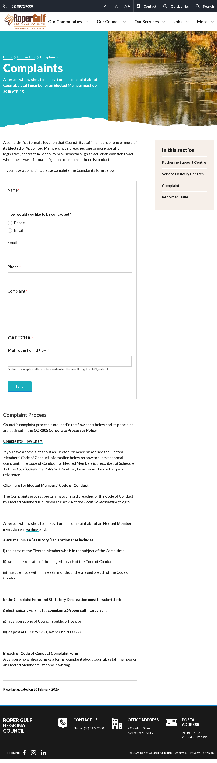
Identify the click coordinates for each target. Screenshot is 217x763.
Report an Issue (175, 197)
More (202, 21)
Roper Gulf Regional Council (17, 729)
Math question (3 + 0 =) (27, 352)
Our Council (108, 21)
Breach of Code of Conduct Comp (40, 656)
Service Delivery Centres (183, 174)
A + (127, 6)
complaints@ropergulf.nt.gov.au (76, 613)
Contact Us (26, 57)
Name (13, 190)
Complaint (16, 293)
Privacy (195, 756)
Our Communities (65, 21)
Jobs (178, 21)
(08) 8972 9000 (94, 731)
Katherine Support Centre (184, 162)
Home (8, 57)
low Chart (34, 444)
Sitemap (208, 756)
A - (106, 6)
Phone (19, 223)
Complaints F (14, 444)
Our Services (146, 21)
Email (18, 231)
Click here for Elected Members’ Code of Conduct (46, 488)
